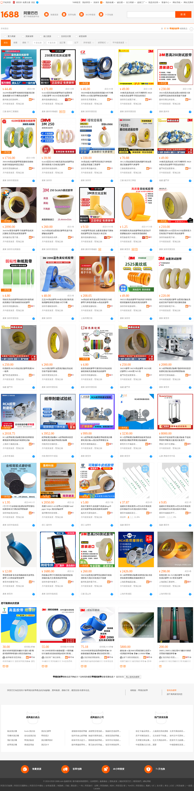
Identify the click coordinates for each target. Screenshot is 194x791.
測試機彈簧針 (47, 740)
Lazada (97, 788)
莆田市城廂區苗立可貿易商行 (129, 513)
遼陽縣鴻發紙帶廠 (79, 731)
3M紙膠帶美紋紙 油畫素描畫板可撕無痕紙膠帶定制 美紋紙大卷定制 (97, 232)
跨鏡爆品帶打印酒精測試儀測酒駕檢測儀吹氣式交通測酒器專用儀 (57, 576)
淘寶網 (60, 786)
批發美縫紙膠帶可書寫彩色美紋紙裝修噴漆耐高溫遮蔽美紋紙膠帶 (96, 369)
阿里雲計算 (121, 786)
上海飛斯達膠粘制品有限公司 (90, 306)
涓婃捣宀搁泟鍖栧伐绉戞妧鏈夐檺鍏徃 (54, 657)
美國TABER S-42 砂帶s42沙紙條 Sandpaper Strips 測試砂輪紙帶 (57, 507)
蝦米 (112, 786)
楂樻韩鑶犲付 (8, 661)
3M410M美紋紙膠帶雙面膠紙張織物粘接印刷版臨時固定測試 (18, 163)
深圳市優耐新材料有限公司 (50, 306)
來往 (166, 786)
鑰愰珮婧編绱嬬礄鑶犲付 (92, 661)
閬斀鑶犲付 (56, 661)
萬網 (148, 786)
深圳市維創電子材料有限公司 (168, 237)
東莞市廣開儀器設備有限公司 (90, 444)
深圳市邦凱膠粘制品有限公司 (11, 306)
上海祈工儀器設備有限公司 (11, 444)
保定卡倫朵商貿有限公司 (146, 731)
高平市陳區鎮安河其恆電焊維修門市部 (152, 736)
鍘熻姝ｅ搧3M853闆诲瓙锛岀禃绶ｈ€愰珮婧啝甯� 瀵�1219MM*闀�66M (136, 652)
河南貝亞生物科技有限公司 (50, 444)
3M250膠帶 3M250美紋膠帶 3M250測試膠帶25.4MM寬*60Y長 (135, 369)
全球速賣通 (50, 786)
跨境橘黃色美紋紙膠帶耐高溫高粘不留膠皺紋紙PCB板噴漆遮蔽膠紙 (135, 232)
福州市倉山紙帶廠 (79, 736)
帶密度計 (45, 736)
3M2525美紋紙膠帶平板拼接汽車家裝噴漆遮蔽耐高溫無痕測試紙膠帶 (136, 301)
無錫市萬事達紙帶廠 (97, 736)
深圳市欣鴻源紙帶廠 (114, 740)
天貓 (67, 786)
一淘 (81, 786)
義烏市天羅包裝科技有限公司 (90, 513)
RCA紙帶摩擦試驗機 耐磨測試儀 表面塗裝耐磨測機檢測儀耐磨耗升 (136, 576)
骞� (32, 657)
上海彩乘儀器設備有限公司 (129, 582)
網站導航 (147, 781)
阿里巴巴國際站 (21, 786)
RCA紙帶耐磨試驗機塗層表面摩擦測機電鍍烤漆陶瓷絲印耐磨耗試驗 (18, 438)
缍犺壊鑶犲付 (174, 661)
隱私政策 (113, 781)
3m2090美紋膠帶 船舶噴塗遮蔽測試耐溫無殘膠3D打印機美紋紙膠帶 (19, 94)
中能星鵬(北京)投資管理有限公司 (150, 745)
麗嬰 (154, 745)
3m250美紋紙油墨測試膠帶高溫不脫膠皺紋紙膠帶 (57, 232)
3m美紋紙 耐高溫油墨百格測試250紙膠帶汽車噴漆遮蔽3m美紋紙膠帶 (96, 301)
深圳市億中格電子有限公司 (50, 582)
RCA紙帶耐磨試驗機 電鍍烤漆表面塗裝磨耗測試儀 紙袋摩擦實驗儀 (175, 369)
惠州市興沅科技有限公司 (168, 99)
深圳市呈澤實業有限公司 (90, 99)
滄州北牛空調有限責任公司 (181, 736)
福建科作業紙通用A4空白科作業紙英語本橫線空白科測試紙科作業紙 (135, 507)
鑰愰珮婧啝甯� (139, 661)
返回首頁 (120, 677)
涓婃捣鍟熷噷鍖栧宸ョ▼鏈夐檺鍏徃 (93, 657)
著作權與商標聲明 (80, 781)
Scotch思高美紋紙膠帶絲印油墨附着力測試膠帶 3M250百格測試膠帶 (57, 94)
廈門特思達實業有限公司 (168, 168)
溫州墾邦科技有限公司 (50, 513)
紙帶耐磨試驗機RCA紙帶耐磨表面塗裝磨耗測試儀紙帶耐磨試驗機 (57, 438)
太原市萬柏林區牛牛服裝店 (181, 731)
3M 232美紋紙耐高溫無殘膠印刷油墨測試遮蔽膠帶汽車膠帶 (135, 163)
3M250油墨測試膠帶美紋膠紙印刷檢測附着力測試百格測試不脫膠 (96, 576)
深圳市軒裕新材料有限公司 (50, 168)
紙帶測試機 (12, 745)
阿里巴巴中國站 (36, 786)
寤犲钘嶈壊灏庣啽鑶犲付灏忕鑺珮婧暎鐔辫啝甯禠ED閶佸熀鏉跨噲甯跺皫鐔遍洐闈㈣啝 (18, 652)
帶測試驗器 (29, 740)
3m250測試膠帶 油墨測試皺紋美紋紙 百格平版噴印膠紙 (57, 369)
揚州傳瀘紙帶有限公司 (81, 745)
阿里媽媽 (104, 786)
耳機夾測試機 (13, 736)
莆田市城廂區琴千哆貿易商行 (168, 513)
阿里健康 (180, 786)
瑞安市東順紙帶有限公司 (116, 745)
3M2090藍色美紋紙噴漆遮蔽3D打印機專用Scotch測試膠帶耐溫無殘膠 (97, 94)
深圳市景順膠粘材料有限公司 (11, 168)
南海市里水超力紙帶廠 (81, 740)
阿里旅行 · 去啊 (91, 786)
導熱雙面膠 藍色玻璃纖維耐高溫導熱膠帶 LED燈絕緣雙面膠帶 (18, 576)
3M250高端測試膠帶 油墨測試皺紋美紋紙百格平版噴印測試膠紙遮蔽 (174, 301)
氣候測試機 (12, 731)
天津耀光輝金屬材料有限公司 (148, 740)
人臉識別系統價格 (160, 731)
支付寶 (159, 786)
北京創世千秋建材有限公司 (164, 736)
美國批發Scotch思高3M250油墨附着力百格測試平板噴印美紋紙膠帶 (175, 232)
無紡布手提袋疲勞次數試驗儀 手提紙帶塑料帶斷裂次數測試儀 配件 (175, 438)
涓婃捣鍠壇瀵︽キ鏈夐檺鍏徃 (171, 657)
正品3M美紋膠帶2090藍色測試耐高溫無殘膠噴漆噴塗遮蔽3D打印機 (58, 301)
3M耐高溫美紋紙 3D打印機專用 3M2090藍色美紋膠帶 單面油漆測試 (136, 94)
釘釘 (172, 786)
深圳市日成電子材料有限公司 (129, 99)
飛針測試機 (12, 740)
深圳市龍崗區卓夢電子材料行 (50, 237)
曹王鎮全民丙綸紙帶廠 (98, 745)
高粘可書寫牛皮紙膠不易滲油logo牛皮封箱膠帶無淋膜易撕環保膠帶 (96, 507)
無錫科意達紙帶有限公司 (116, 731)
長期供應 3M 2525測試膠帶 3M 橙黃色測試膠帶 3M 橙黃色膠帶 (174, 576)
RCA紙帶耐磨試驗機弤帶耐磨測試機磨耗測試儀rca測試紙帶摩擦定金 (96, 438)
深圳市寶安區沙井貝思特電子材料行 (50, 375)
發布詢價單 (172, 690)
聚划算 (74, 786)
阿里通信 (140, 786)
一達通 (189, 786)
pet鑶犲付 (163, 661)
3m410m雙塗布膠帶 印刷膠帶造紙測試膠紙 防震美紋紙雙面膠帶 (18, 232)
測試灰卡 (45, 745)
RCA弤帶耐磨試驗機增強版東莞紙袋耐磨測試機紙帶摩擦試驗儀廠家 (135, 438)
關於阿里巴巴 (125, 781)
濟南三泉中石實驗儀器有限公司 (168, 444)
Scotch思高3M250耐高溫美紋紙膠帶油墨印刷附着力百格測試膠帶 (58, 163)
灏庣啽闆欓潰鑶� (22, 661)
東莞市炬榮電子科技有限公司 (11, 582)
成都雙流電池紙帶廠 (97, 731)
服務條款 (104, 781)
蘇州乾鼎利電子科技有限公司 (90, 582)
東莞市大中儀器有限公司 (129, 444)
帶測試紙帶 (143, 690)
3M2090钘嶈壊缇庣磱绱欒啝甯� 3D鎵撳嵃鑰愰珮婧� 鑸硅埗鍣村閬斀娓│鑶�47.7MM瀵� (96, 652)
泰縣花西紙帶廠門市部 (115, 736)
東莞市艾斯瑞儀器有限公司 (168, 375)
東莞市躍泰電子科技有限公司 (168, 306)
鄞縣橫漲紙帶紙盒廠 (97, 740)
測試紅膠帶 (46, 731)
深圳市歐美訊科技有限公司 (11, 513)
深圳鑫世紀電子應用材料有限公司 (11, 237)
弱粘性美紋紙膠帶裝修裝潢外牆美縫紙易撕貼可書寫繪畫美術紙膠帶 (18, 301)
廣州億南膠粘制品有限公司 (50, 99)
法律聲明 (94, 781)
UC (153, 786)
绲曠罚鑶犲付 (126, 661)
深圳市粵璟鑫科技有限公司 (90, 168)
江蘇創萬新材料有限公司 (129, 168)
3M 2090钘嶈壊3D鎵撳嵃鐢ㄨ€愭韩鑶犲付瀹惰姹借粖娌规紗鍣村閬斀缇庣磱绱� (57, 652)
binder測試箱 (29, 731)
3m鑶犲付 (46, 661)
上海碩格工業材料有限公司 (168, 582)
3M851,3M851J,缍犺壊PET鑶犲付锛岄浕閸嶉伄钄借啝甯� (175, 652)
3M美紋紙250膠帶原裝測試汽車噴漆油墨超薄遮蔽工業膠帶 (96, 163)
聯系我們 (137, 781)
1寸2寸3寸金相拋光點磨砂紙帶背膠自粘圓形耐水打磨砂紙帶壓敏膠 (19, 507)
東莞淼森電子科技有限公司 (129, 237)
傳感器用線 (29, 745)
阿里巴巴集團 (6, 786)
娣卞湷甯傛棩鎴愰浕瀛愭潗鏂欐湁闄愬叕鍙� (132, 657)
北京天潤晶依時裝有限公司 (164, 740)
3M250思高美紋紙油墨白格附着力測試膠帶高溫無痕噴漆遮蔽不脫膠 (174, 94)
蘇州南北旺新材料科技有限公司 (11, 99)
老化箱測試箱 (30, 736)
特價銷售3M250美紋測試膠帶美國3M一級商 (18, 369)
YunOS (131, 786)
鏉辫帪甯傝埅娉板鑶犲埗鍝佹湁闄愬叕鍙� (15, 657)
